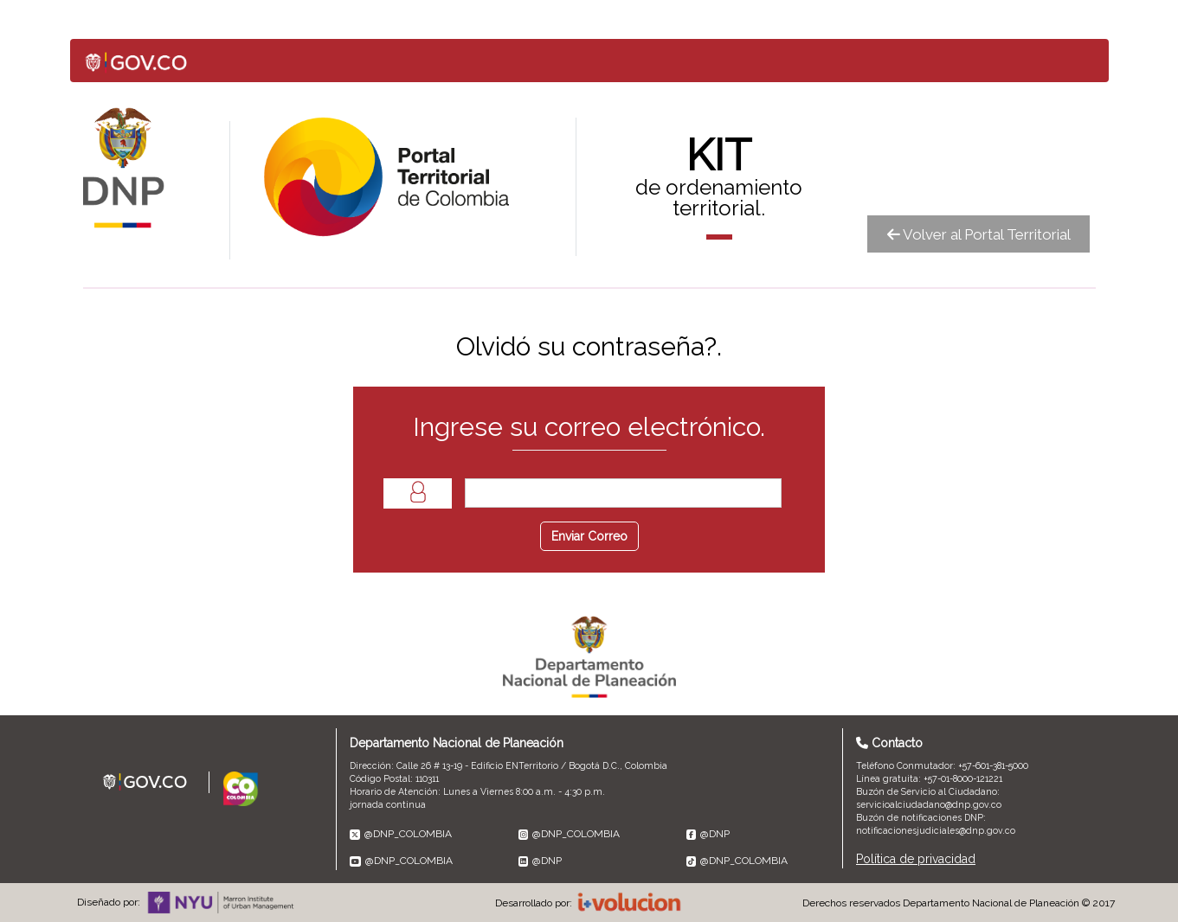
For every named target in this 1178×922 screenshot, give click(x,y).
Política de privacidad (915, 859)
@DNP (708, 834)
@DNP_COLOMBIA (401, 834)
